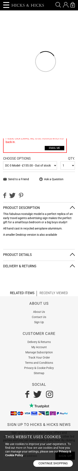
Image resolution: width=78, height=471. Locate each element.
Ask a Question (53, 179)
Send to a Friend (18, 179)
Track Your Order (39, 357)
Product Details (17, 255)
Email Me (54, 148)
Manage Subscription (39, 352)
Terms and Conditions (39, 362)
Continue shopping (53, 463)
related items (22, 293)
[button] (58, 4)
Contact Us (39, 317)
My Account (39, 347)
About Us (39, 311)
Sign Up (39, 322)
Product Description (21, 208)
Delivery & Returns (19, 266)
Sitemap (39, 373)
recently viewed (54, 293)
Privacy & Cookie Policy (39, 368)
